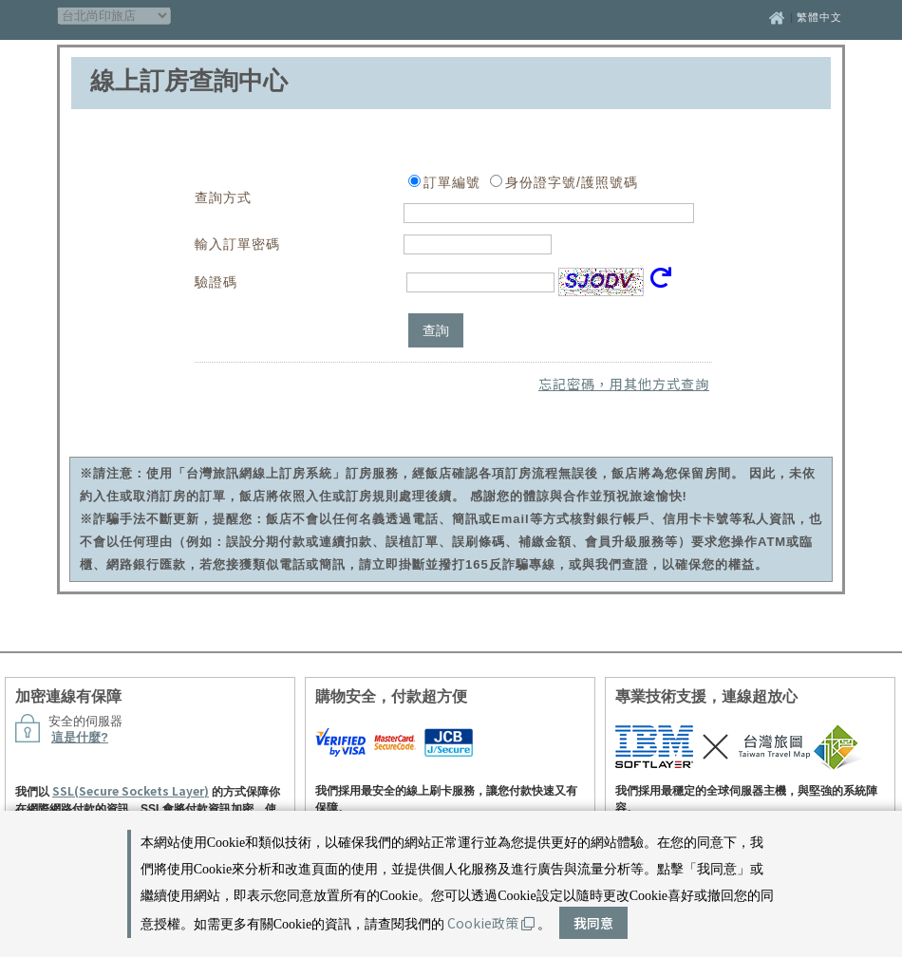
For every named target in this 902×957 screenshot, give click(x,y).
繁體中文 (819, 17)
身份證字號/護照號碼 (571, 182)
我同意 (593, 922)
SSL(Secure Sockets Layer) (130, 790)
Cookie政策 (491, 922)
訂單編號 (451, 182)
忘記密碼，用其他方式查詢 (623, 383)
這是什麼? (79, 737)
